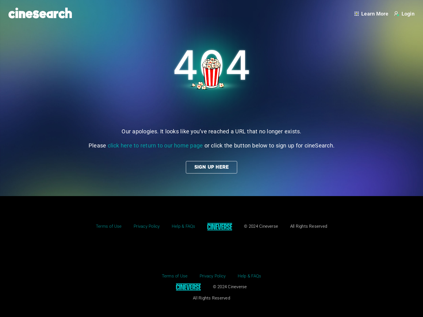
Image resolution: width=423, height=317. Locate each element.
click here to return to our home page (155, 145)
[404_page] (211, 19)
